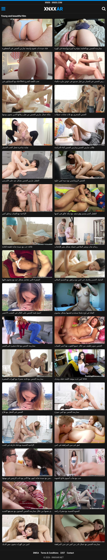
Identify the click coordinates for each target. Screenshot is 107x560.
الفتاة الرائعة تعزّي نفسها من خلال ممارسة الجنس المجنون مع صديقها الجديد (27, 511)
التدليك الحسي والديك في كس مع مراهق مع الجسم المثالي (78, 280)
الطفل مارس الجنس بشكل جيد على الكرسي (20, 180)
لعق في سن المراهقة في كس (67, 445)
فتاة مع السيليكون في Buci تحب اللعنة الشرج (20, 81)
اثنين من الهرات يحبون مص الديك (15, 544)
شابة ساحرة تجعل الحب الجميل (15, 147)
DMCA (36, 553)
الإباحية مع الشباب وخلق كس (14, 213)
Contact (70, 553)
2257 (62, 553)
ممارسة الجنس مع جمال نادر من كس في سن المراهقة (77, 544)
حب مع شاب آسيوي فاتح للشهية (67, 478)
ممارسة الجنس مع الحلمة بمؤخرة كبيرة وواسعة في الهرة (78, 48)
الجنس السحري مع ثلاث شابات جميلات (70, 114)
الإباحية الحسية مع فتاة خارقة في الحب (18, 445)
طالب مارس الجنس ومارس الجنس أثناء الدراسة (74, 147)
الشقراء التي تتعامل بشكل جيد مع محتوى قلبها (21, 280)
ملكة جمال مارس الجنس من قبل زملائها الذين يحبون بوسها (26, 114)
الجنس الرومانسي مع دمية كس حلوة (69, 180)
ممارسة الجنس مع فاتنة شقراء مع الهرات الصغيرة (22, 379)
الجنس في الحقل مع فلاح (12, 412)
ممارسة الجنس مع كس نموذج (66, 412)
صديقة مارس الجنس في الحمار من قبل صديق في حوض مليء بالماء (79, 81)
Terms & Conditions (49, 553)
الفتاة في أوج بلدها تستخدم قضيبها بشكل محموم (74, 313)
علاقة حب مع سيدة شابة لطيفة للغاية (17, 247)
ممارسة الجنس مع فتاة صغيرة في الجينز (18, 346)
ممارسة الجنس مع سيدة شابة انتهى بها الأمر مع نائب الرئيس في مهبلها (27, 478)
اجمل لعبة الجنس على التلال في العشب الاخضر (21, 313)
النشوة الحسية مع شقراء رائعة (67, 511)
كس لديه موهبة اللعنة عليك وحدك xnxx (70, 379)
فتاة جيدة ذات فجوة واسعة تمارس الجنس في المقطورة (25, 48)
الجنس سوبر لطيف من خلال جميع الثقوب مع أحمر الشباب (78, 346)
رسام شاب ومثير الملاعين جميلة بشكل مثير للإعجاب (75, 247)
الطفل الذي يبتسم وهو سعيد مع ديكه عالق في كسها (75, 213)
